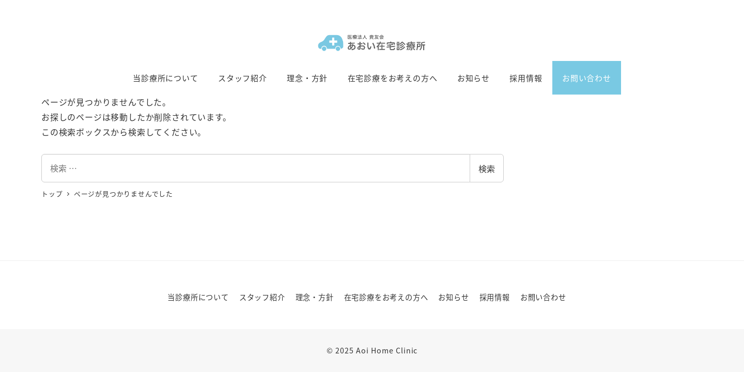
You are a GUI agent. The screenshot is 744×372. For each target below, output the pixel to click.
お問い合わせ (543, 297)
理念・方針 (315, 297)
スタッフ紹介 (262, 297)
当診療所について (197, 297)
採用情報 (494, 297)
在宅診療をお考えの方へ (386, 297)
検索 (486, 168)
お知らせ (453, 297)
